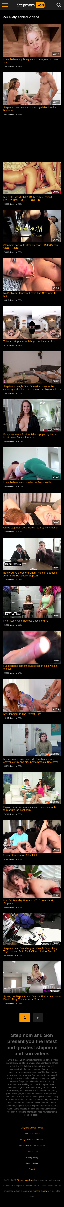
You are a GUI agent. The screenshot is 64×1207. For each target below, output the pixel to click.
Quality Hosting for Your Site (32, 1145)
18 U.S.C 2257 (32, 1151)
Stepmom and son (25, 1180)
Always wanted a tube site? (32, 1139)
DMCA (32, 1169)
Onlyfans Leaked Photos (32, 1128)
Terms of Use (32, 1163)
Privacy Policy (32, 1157)
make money (41, 1191)
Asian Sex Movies (32, 1134)
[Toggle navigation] (5, 5)
